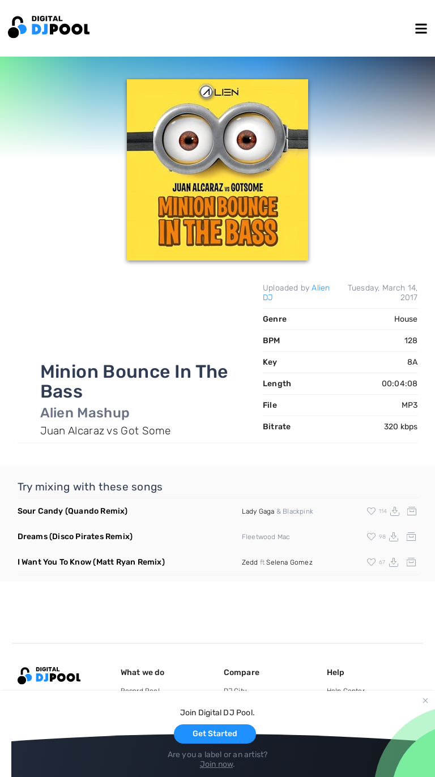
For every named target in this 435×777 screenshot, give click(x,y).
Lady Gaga (258, 511)
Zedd (250, 562)
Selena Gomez (289, 562)
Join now (216, 764)
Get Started (215, 733)
